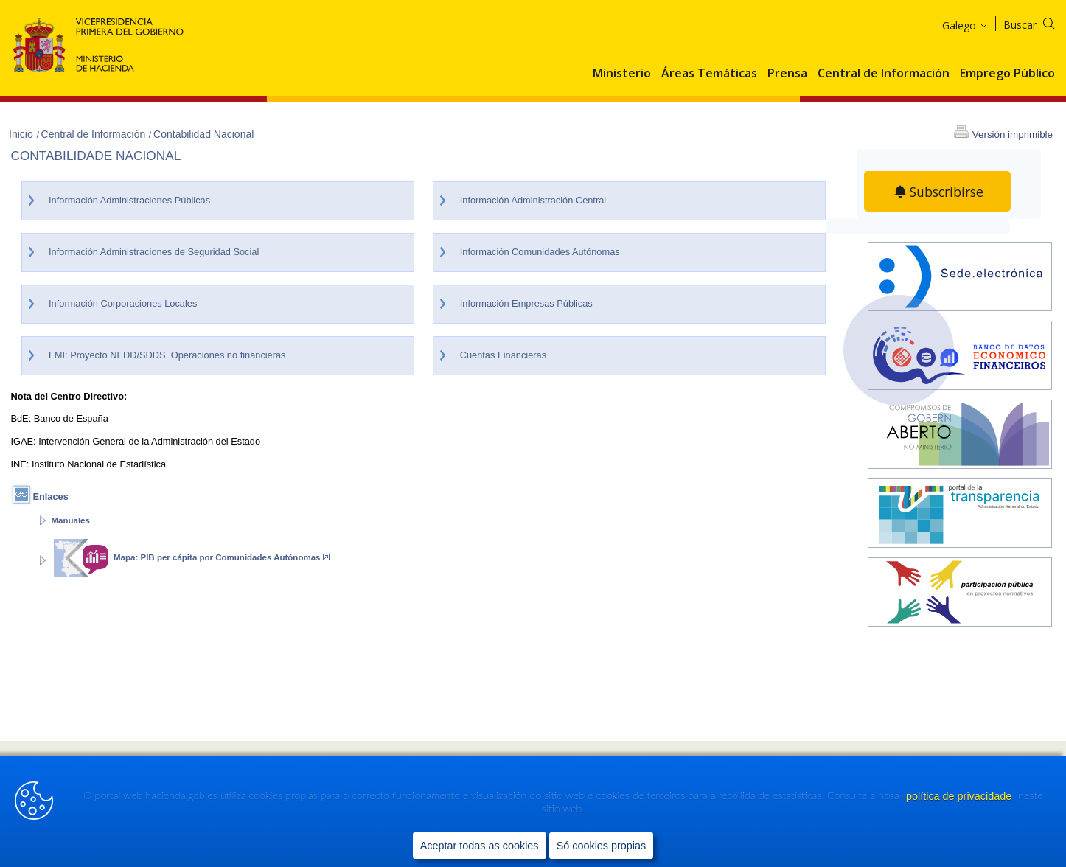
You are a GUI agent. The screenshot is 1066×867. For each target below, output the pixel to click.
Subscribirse (946, 192)
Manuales (70, 520)
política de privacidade (960, 796)
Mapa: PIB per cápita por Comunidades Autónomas (222, 557)
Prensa (787, 73)
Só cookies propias (602, 846)
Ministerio (622, 73)
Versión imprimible (1012, 134)
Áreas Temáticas (709, 73)
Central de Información (884, 73)
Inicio (22, 134)
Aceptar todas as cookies (479, 846)
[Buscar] (1038, 22)
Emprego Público (1007, 73)
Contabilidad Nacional (203, 134)
